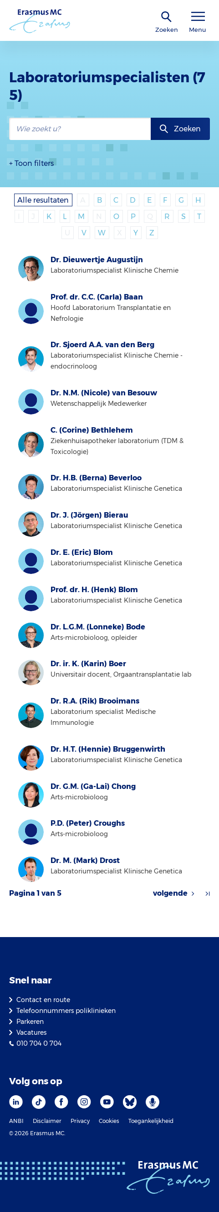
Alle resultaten (43, 200)
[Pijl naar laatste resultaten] (207, 893)
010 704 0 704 (38, 1043)
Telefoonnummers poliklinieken (66, 1011)
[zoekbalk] (80, 129)
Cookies (109, 1120)
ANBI (16, 1120)
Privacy (80, 1120)
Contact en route (43, 1000)
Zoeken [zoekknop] (187, 129)
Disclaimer (47, 1120)
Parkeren (30, 1021)
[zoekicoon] (166, 17)
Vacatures (31, 1032)
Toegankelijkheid (150, 1120)
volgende (170, 893)
